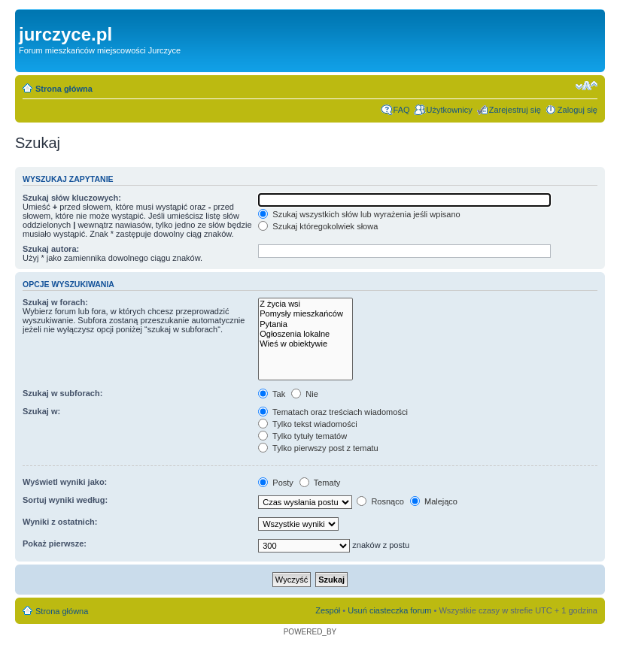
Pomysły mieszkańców (305, 314)
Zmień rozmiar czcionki (586, 85)
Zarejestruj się (515, 109)
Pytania (305, 324)
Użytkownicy (450, 109)
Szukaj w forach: (55, 302)
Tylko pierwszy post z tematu (318, 448)
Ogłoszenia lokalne (305, 334)
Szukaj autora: (51, 248)
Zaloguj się (577, 109)
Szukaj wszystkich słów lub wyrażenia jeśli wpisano (359, 214)
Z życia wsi (305, 304)
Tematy (319, 482)
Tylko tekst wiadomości (307, 423)
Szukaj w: (41, 411)
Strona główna (64, 88)
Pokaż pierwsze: (55, 543)
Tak (271, 393)
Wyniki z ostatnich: (60, 521)
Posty (275, 482)
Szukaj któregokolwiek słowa (318, 226)
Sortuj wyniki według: (65, 499)
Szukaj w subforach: (62, 393)
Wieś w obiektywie (305, 344)
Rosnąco (380, 501)
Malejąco (433, 501)
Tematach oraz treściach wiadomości (333, 411)
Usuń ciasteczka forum (389, 610)
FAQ (402, 109)
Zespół (327, 610)
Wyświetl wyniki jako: (65, 481)
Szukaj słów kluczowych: (72, 197)
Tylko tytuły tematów (302, 436)
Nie (304, 393)
